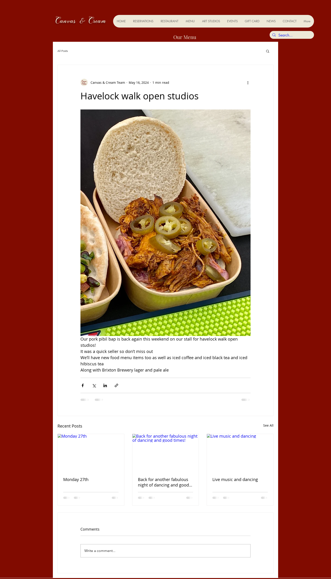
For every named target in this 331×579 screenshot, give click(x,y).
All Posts (62, 51)
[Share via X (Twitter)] (94, 385)
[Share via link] (116, 385)
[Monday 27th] (91, 452)
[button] (267, 51)
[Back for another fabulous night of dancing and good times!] (165, 452)
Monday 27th (75, 479)
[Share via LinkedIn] (105, 385)
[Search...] (291, 35)
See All (268, 425)
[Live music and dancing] (240, 452)
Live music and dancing (235, 479)
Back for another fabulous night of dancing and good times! (163, 482)
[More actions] (248, 82)
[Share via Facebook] (82, 385)
